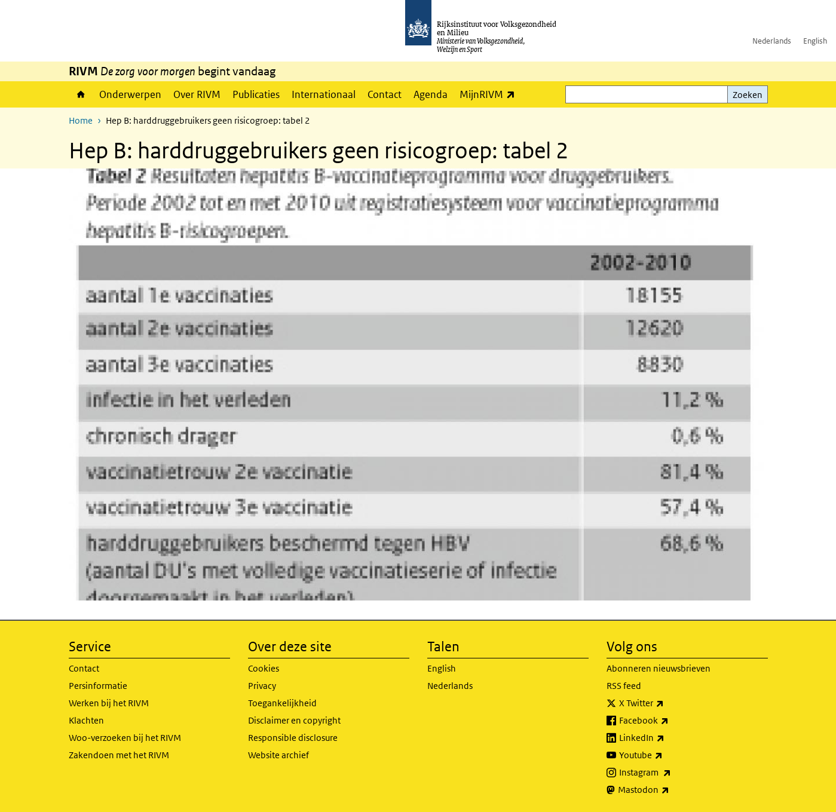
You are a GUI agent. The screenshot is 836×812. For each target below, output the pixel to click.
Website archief (278, 755)
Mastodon (670, 790)
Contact (385, 94)
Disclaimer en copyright (294, 720)
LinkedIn (668, 738)
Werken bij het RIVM (109, 703)
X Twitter (667, 703)
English (815, 41)
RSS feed (624, 685)
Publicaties (256, 94)
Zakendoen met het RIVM (119, 755)
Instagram (671, 772)
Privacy (262, 685)
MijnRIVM (490, 94)
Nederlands (771, 41)
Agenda (431, 94)
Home (81, 94)
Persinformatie (98, 685)
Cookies (263, 668)
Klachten (86, 720)
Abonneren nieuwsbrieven (659, 668)
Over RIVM (197, 94)
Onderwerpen (130, 94)
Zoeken (747, 94)
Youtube (667, 755)
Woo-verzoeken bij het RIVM (125, 737)
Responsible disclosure (293, 737)
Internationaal (324, 94)
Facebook (670, 720)
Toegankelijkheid (282, 703)
